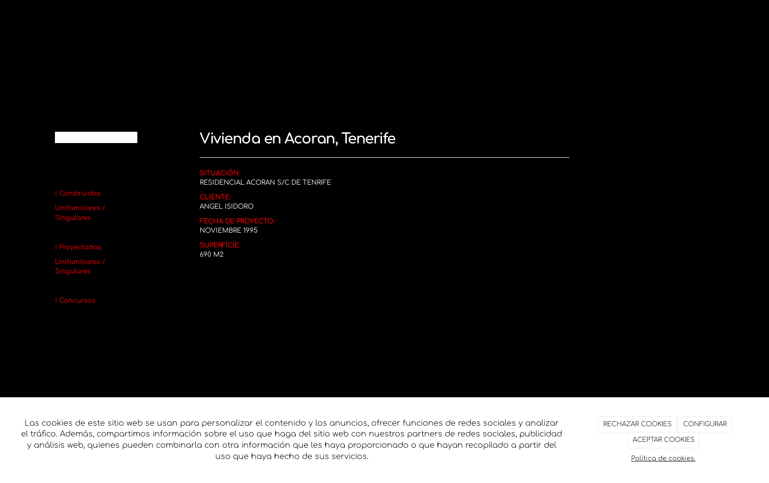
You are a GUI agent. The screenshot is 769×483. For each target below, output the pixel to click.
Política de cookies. (663, 458)
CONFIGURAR (705, 424)
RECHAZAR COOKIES (637, 424)
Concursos (77, 300)
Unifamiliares (77, 208)
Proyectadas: (80, 247)
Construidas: (80, 193)
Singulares (73, 217)
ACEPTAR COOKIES (663, 439)
